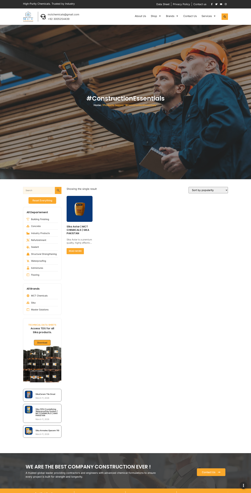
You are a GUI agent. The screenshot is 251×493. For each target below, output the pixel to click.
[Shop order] (208, 190)
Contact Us (190, 16)
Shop (156, 16)
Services (209, 16)
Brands (172, 16)
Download (42, 342)
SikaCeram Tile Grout (45, 394)
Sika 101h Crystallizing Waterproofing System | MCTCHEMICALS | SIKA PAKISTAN (47, 412)
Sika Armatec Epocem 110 (47, 430)
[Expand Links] (243, 485)
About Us (140, 16)
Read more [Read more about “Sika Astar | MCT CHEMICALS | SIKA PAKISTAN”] (75, 251)
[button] (225, 16)
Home (97, 105)
